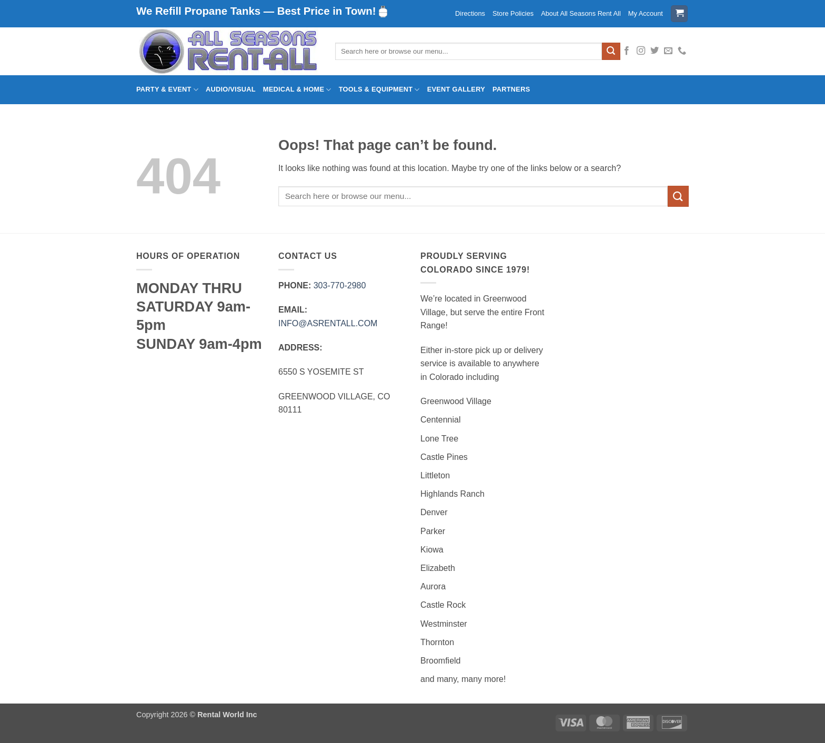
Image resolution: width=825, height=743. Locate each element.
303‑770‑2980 (340, 285)
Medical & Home (297, 90)
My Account (645, 13)
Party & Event (167, 90)
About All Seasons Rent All (581, 13)
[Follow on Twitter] (654, 51)
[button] (679, 14)
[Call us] (682, 51)
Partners (511, 89)
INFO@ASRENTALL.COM (327, 323)
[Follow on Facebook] (626, 51)
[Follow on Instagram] (641, 51)
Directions (470, 13)
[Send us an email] (668, 51)
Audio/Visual (231, 89)
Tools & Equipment (379, 90)
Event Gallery (456, 89)
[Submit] (611, 52)
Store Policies (513, 13)
